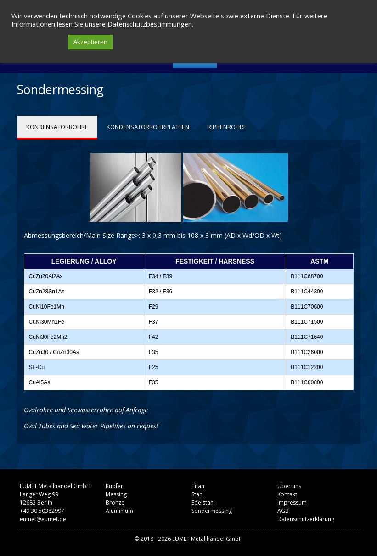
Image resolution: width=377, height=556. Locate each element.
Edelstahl (203, 502)
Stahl (197, 494)
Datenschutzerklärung (305, 519)
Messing (116, 494)
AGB (283, 511)
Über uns (289, 486)
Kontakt (287, 494)
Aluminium (119, 511)
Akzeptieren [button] (90, 42)
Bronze (115, 502)
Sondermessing (211, 511)
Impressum (292, 502)
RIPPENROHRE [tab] (227, 127)
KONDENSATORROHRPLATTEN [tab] (148, 127)
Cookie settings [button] (37, 42)
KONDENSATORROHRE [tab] (57, 127)
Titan (197, 486)
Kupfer (114, 486)
